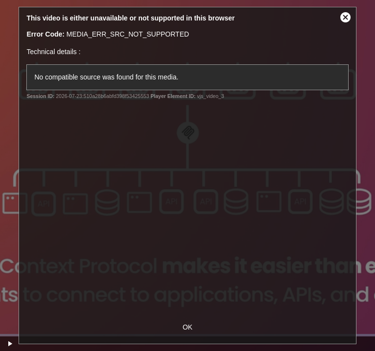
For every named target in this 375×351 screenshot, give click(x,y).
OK (187, 327)
